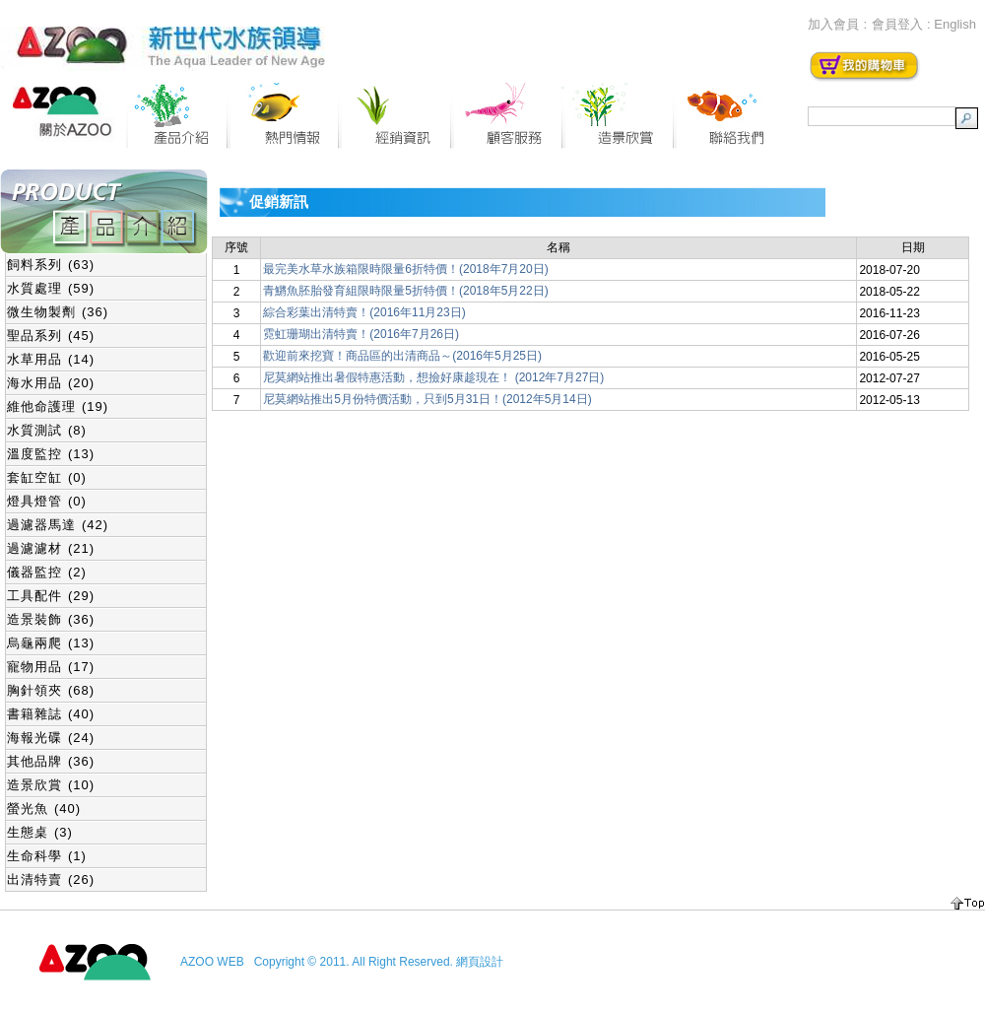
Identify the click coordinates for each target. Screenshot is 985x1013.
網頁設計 (479, 962)
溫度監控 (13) (51, 453)
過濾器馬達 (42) (57, 524)
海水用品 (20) (51, 382)
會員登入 (897, 24)
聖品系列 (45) (51, 335)
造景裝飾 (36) (51, 619)
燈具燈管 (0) (47, 501)
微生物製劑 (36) (57, 311)
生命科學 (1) (47, 855)
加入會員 (833, 24)
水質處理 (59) (51, 288)
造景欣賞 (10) (51, 784)
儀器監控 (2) (47, 572)
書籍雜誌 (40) (51, 714)
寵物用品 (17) (51, 666)
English (955, 24)
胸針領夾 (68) (51, 690)
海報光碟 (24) (51, 737)
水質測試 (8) (47, 430)
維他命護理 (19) (57, 406)
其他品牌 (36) (51, 761)
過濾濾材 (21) (51, 548)
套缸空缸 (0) (47, 477)
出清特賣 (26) (51, 879)
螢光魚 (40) (44, 808)
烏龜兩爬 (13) (51, 643)
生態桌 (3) (40, 832)
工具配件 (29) (51, 595)
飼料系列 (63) (51, 264)
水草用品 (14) (51, 359)
